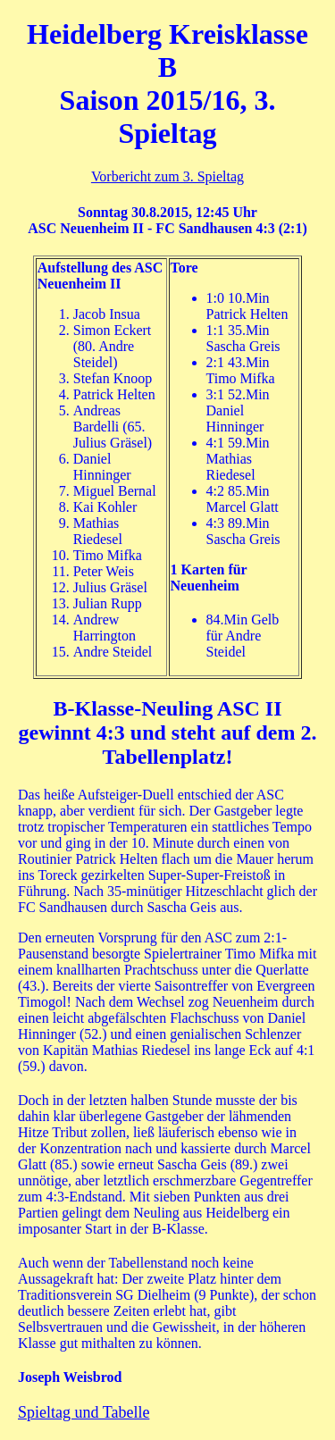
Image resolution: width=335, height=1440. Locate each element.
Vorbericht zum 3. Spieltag (167, 176)
